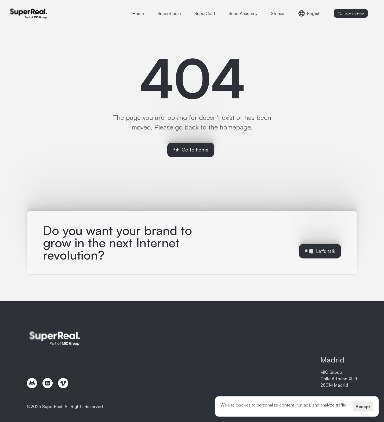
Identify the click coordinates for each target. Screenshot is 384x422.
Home (138, 13)
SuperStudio (169, 13)
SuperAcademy (243, 13)
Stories (277, 13)
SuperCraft (204, 13)
